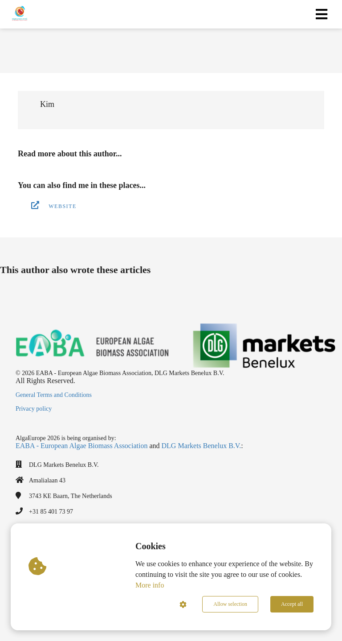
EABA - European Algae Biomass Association (81, 445)
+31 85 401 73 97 (51, 511)
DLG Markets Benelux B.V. (201, 445)
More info (149, 585)
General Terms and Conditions (54, 395)
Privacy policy (34, 408)
